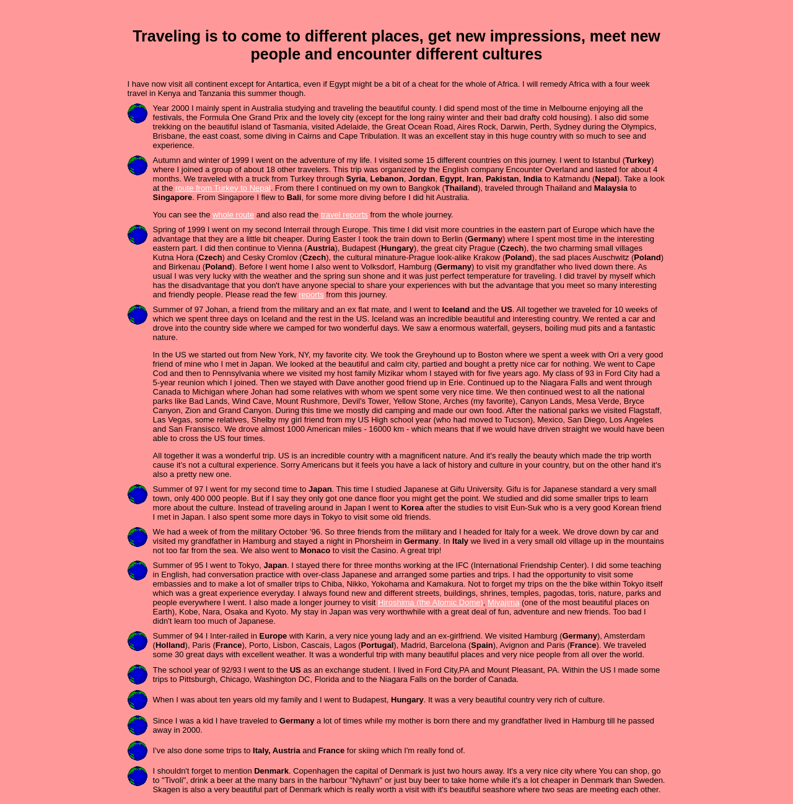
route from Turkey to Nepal (223, 188)
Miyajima (503, 602)
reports (311, 294)
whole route (233, 214)
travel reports (344, 214)
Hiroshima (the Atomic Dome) (430, 602)
